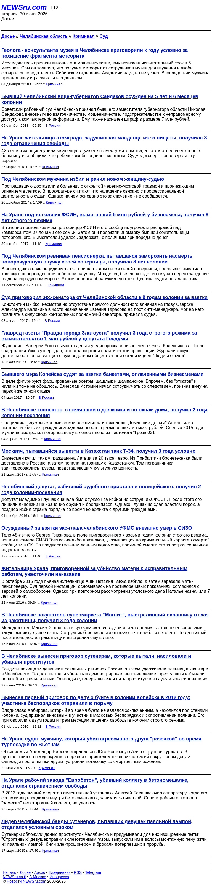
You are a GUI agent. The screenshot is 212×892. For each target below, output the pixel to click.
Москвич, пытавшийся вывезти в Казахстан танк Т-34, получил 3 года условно (98, 451)
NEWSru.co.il (14, 877)
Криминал (54, 84)
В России (52, 125)
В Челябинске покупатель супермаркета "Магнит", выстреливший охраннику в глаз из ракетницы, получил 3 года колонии (105, 617)
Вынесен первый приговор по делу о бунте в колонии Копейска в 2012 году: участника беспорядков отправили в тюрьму (95, 700)
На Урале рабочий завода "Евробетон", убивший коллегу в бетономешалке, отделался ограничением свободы (95, 783)
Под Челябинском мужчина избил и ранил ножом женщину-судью (82, 179)
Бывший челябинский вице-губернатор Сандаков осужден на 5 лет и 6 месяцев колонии (99, 99)
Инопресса (59, 877)
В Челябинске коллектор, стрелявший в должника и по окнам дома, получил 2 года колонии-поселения (104, 412)
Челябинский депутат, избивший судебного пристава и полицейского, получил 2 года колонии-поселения (101, 489)
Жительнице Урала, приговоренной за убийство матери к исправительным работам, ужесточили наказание (94, 571)
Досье (25, 872)
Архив (39, 872)
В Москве (37, 877)
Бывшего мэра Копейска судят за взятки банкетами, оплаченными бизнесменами (102, 374)
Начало (9, 872)
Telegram (93, 872)
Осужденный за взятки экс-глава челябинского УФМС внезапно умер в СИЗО (96, 528)
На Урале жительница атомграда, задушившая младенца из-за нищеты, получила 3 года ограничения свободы (104, 140)
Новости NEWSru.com (26, 881)
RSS (78, 872)
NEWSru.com (24, 7)
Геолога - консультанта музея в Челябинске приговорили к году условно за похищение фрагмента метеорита (94, 53)
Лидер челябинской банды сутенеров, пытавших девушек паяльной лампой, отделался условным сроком (96, 824)
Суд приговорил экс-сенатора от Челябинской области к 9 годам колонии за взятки (104, 297)
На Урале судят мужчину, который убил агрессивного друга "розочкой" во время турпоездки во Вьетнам (101, 741)
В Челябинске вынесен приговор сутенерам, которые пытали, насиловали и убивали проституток (96, 659)
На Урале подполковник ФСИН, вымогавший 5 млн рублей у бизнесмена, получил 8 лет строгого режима (104, 217)
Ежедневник (59, 872)
